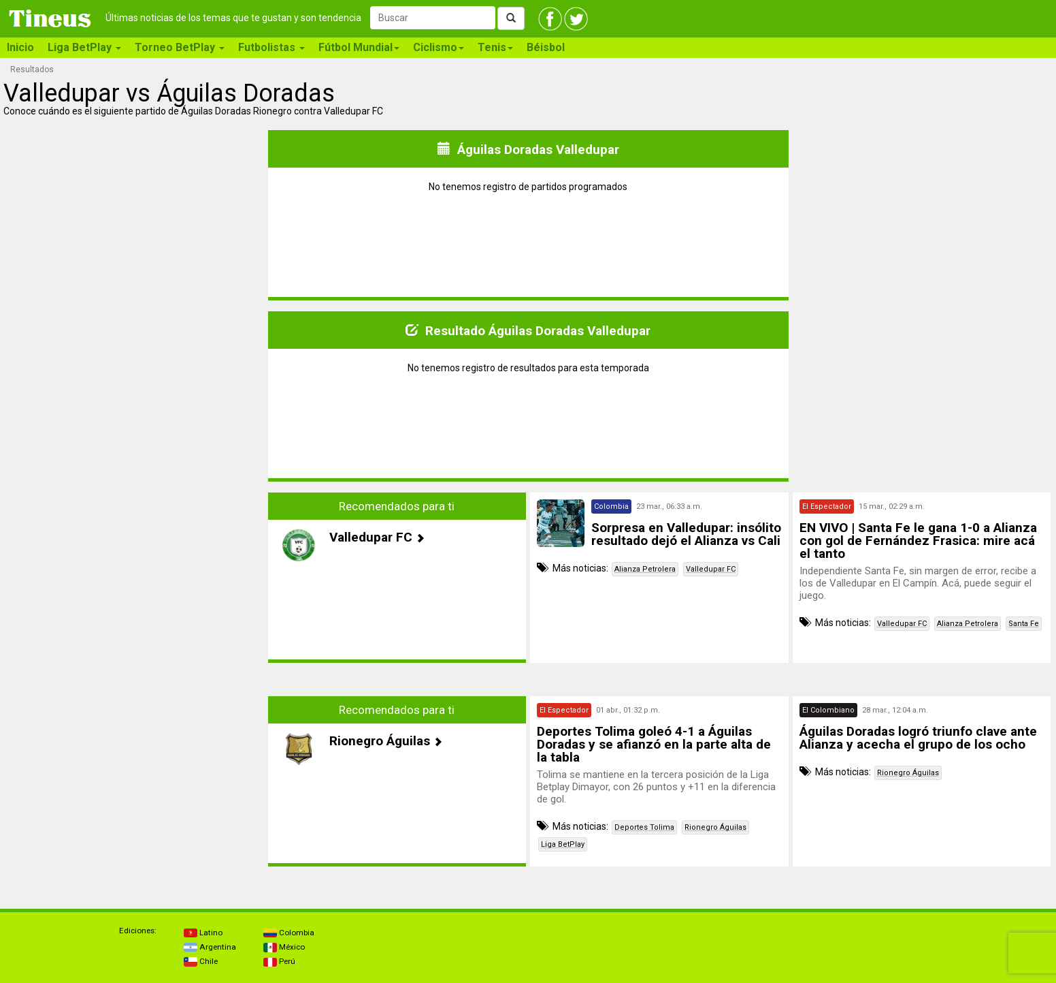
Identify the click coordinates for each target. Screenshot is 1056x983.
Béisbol (546, 47)
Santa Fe (1023, 623)
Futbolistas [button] (271, 47)
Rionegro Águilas (715, 827)
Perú (279, 961)
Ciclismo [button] (438, 47)
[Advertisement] (134, 588)
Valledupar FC (711, 569)
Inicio (20, 47)
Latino (203, 932)
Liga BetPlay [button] (84, 47)
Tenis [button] (495, 47)
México (284, 947)
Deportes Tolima (644, 827)
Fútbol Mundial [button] (358, 47)
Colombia (288, 932)
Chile (201, 961)
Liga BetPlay (562, 844)
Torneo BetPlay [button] (180, 47)
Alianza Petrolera (645, 569)
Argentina (210, 947)
